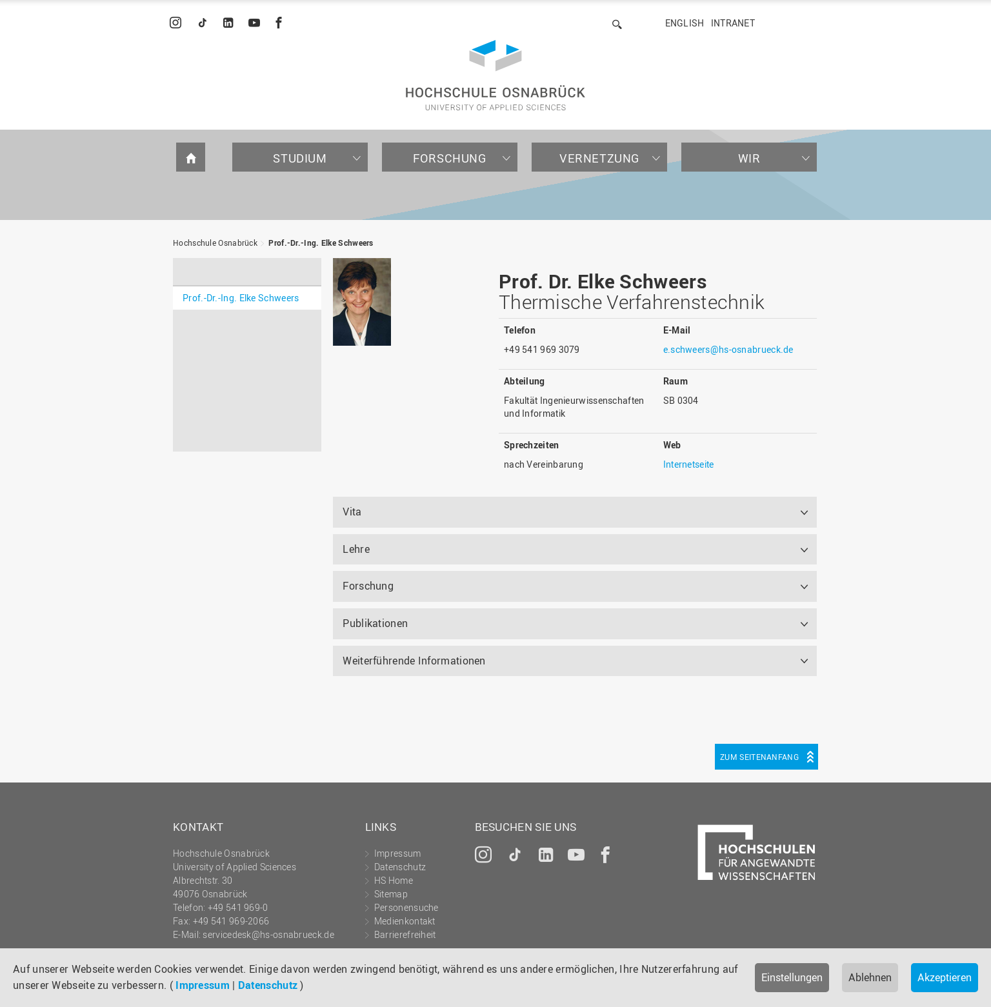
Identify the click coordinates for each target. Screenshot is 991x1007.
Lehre (356, 549)
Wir (749, 158)
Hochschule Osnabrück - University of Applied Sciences (495, 75)
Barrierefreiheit (405, 934)
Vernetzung (599, 158)
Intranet (733, 23)
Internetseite (688, 464)
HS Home (393, 880)
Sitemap (391, 894)
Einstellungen (792, 977)
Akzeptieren (944, 977)
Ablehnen (870, 977)
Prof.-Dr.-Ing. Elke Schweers (320, 242)
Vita (352, 511)
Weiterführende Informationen (414, 660)
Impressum (202, 985)
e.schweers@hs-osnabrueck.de (728, 349)
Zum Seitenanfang (759, 757)
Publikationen (375, 623)
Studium (299, 158)
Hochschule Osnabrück (215, 242)
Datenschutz (267, 985)
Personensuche (406, 907)
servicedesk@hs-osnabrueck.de (268, 934)
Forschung (449, 158)
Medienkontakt (404, 921)
